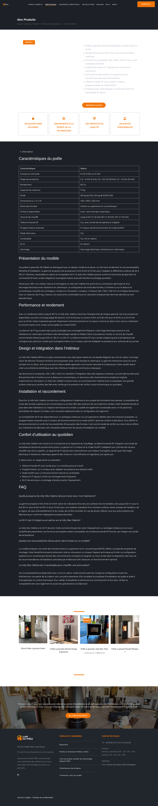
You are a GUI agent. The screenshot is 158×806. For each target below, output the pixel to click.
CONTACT (146, 4)
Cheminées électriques (70, 768)
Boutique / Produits (32, 24)
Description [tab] (27, 152)
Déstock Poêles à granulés (51, 24)
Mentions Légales (24, 797)
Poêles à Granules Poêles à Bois (73, 752)
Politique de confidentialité (42, 797)
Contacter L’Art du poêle (70, 775)
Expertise (63, 745)
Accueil (19, 24)
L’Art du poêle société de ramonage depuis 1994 (75, 760)
